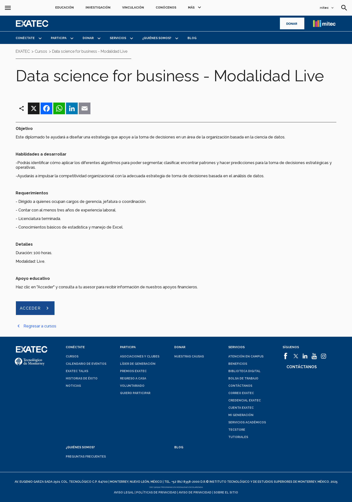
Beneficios (237, 364)
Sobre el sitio (226, 492)
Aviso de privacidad (195, 492)
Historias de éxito (82, 378)
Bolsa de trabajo (243, 378)
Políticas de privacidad (156, 492)
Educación (64, 7)
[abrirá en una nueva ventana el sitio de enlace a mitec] (324, 23)
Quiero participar (135, 393)
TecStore (236, 429)
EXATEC (23, 51)
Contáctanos (240, 385)
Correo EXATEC (241, 393)
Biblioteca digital (244, 371)
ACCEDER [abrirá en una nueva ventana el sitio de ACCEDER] (30, 308)
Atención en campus (246, 356)
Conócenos (166, 7)
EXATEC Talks (77, 371)
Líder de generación (137, 364)
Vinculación (133, 7)
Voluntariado (132, 385)
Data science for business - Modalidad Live (89, 51)
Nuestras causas (189, 356)
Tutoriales (238, 437)
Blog (192, 38)
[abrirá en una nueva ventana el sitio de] (292, 23)
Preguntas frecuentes (86, 456)
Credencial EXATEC (244, 400)
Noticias (73, 385)
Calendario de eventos (86, 364)
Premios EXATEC (133, 371)
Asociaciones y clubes (139, 356)
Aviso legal (124, 492)
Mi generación (240, 415)
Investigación (98, 7)
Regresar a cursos (39, 326)
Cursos (72, 356)
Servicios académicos (247, 422)
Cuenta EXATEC (241, 407)
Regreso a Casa (133, 378)
